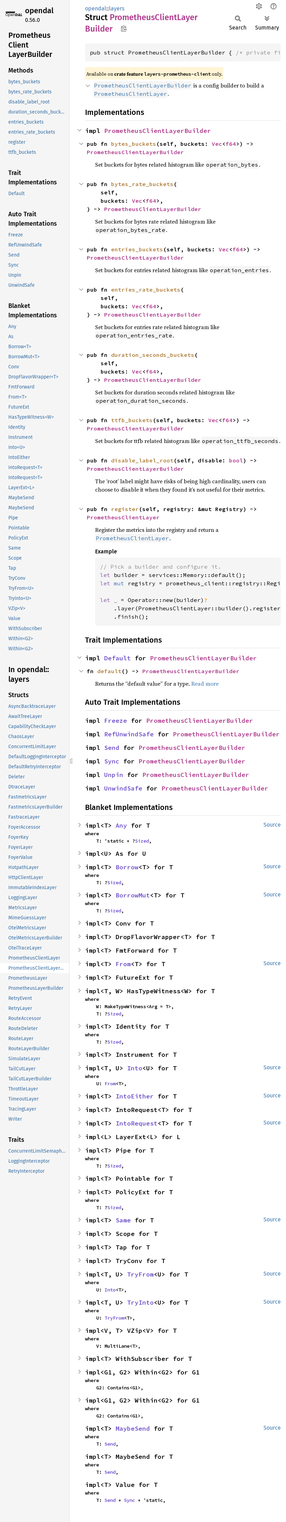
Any (121, 825)
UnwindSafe (123, 788)
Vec (217, 143)
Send (111, 748)
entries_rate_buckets (145, 289)
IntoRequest (137, 1123)
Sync (111, 761)
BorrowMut (133, 895)
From (123, 964)
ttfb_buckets (132, 420)
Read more (205, 683)
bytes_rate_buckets (142, 184)
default (109, 671)
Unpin (113, 775)
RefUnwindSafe (129, 734)
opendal (39, 10)
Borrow (127, 867)
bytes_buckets (133, 143)
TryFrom (140, 1274)
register (125, 508)
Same (123, 1220)
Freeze (115, 721)
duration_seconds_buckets (152, 354)
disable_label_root (142, 460)
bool (236, 460)
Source (272, 824)
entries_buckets (137, 249)
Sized (142, 841)
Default (117, 658)
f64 (231, 143)
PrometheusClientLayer (123, 517)
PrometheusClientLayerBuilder (157, 131)
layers (116, 8)
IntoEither (135, 1096)
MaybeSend (133, 1428)
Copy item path (123, 28)
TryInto (140, 1302)
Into (134, 1068)
